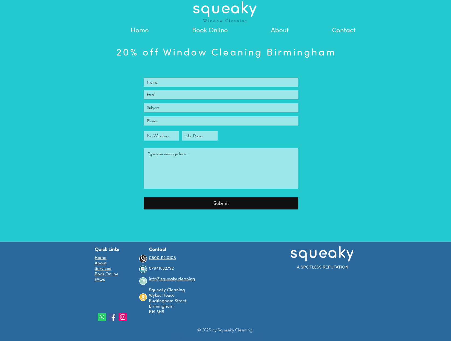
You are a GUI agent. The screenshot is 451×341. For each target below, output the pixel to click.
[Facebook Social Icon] (112, 317)
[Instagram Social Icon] (123, 317)
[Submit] (221, 203)
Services (103, 268)
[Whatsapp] (102, 317)
